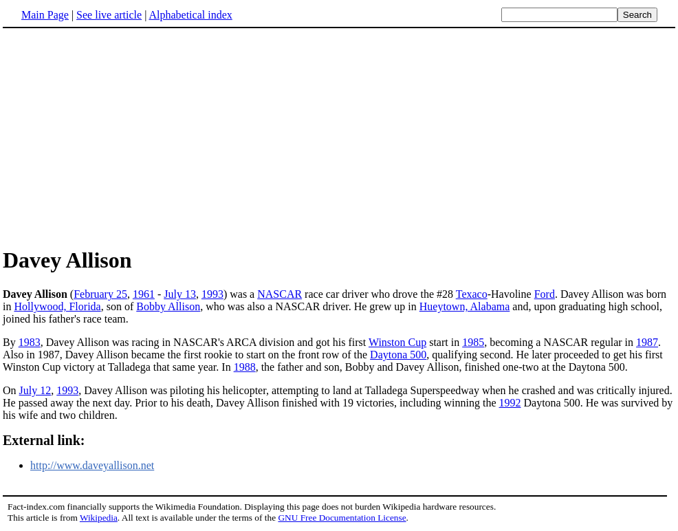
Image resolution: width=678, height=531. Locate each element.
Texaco (472, 294)
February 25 (100, 294)
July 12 (35, 390)
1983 (30, 342)
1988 (245, 367)
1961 (144, 294)
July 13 (180, 294)
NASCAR (279, 294)
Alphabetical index (190, 15)
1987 (647, 342)
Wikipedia (99, 517)
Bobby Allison (168, 306)
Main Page (45, 15)
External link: (44, 440)
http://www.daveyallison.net (92, 465)
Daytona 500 (398, 354)
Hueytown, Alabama (464, 306)
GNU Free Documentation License (342, 517)
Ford (544, 294)
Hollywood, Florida (57, 306)
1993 (212, 294)
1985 (473, 342)
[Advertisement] (118, 137)
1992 (510, 403)
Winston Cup (397, 342)
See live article (109, 15)
